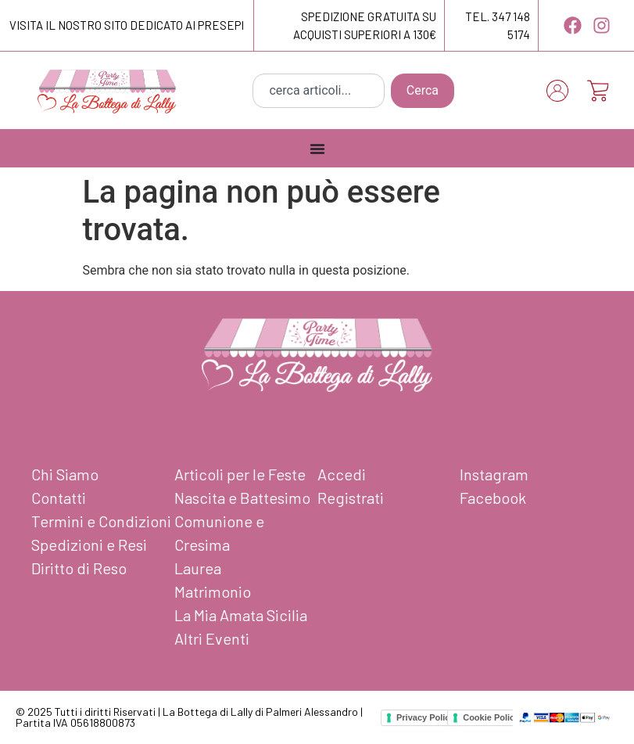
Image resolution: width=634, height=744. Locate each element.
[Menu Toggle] (317, 148)
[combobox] (318, 91)
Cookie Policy (491, 717)
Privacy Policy (425, 717)
